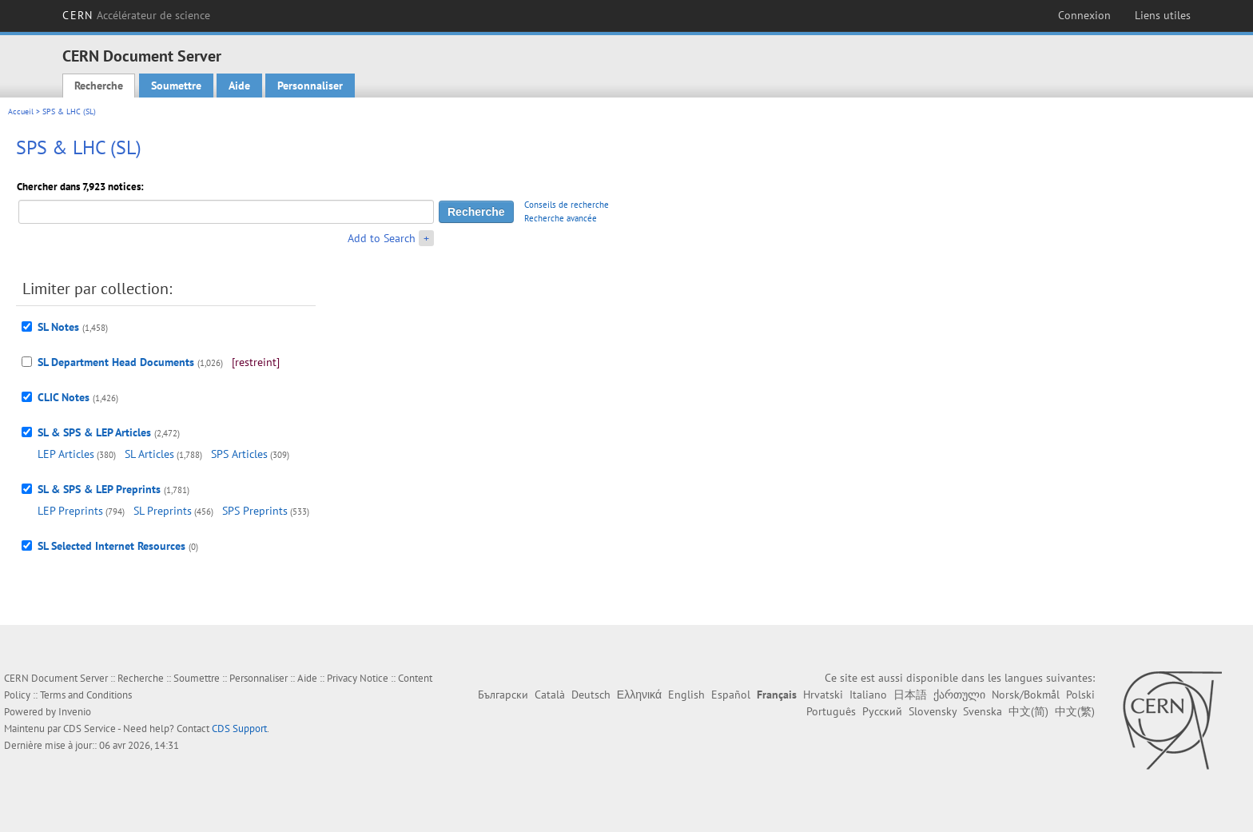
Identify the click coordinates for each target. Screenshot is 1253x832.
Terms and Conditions (86, 695)
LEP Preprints (70, 511)
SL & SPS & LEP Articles (94, 432)
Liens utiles (1163, 15)
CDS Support (239, 728)
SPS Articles (239, 454)
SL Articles (149, 454)
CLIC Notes (64, 397)
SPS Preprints (255, 511)
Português (831, 711)
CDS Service (89, 728)
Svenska (982, 711)
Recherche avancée (560, 218)
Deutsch (591, 694)
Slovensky (933, 711)
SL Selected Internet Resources (111, 546)
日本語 (910, 694)
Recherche (98, 85)
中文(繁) (1075, 711)
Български (503, 694)
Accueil (21, 111)
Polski (1080, 694)
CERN (136, 15)
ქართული (959, 694)
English (686, 694)
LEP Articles (66, 454)
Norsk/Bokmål (1026, 694)
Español (730, 694)
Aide (239, 85)
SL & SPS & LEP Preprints (99, 489)
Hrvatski (823, 694)
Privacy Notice (357, 678)
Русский (882, 711)
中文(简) (1028, 711)
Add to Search (382, 238)
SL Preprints (162, 511)
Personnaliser (310, 85)
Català (550, 694)
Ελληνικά (639, 694)
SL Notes (58, 327)
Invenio (74, 712)
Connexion (1084, 15)
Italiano (868, 694)
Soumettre (176, 85)
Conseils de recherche (566, 204)
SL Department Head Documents (116, 362)
